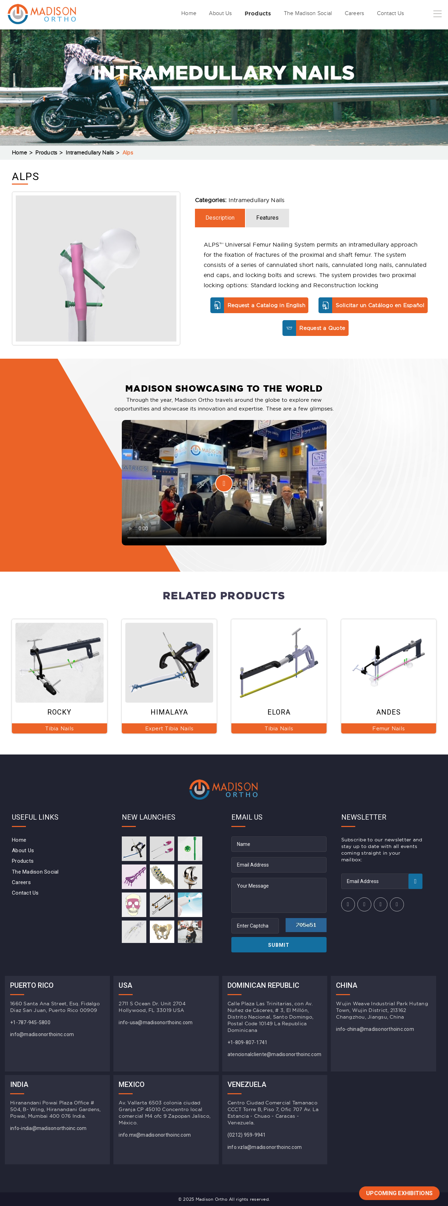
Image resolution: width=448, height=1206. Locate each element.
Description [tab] (220, 217)
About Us (192, 13)
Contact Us (382, 13)
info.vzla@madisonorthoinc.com (264, 1147)
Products (234, 13)
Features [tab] (267, 217)
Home (157, 13)
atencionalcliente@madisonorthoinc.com (274, 1054)
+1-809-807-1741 (247, 1042)
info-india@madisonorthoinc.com (48, 1128)
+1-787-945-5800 (30, 1022)
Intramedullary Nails (90, 153)
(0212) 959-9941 (246, 1135)
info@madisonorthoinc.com (42, 1034)
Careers (341, 13)
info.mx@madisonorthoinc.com (155, 1135)
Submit (278, 945)
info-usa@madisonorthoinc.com (155, 1022)
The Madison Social (290, 13)
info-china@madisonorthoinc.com (375, 1029)
